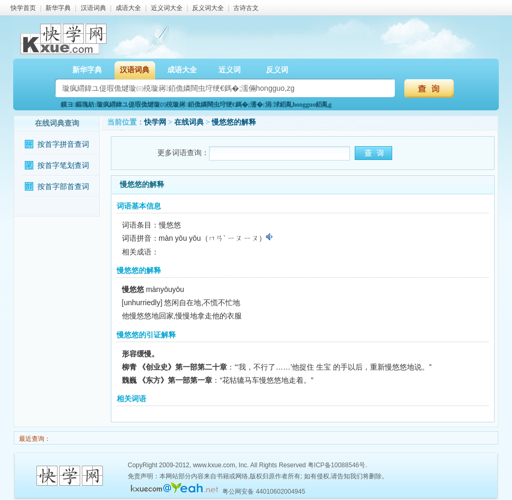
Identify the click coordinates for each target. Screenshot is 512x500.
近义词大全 (167, 8)
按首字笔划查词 (63, 165)
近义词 (230, 70)
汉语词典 (93, 8)
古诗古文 (246, 8)
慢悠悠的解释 (234, 122)
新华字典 (58, 8)
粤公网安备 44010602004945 (263, 491)
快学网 (155, 122)
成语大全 (128, 8)
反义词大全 (208, 8)
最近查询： (34, 438)
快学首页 (23, 8)
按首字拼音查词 (63, 144)
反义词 (277, 70)
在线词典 (189, 122)
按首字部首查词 (63, 187)
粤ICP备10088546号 (336, 465)
